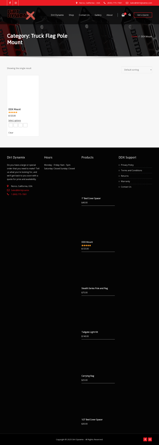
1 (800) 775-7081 (19, 194)
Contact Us (84, 15)
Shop (71, 15)
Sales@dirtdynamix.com (141, 3)
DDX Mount (146, 36)
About (110, 15)
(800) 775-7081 (114, 3)
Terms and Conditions (131, 170)
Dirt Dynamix (57, 15)
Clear (10, 132)
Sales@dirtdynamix (20, 190)
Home (134, 36)
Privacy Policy (127, 165)
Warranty (125, 181)
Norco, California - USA (89, 3)
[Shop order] (137, 69)
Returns (125, 175)
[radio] (11, 125)
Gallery (98, 15)
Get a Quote (143, 15)
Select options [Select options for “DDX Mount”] (14, 121)
